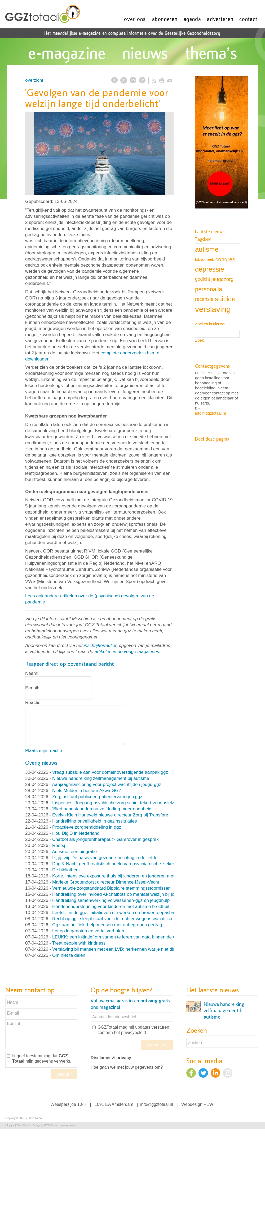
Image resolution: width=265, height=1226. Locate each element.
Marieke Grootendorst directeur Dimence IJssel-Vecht (105, 882)
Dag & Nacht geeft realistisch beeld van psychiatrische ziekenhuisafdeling (125, 863)
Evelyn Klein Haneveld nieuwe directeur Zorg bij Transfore (110, 815)
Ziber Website (23, 1125)
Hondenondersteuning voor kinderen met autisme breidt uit (110, 906)
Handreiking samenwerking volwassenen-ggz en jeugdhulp (111, 900)
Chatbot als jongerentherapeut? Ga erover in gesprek (105, 839)
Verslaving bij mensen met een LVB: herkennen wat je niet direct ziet (120, 949)
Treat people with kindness (79, 943)
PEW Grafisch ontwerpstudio (59, 1125)
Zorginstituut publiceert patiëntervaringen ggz (97, 796)
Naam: (31, 673)
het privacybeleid (130, 1032)
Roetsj (58, 845)
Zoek (199, 340)
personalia (208, 289)
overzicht (34, 80)
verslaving (213, 309)
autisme (207, 249)
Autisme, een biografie (74, 851)
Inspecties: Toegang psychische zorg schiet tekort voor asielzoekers (120, 802)
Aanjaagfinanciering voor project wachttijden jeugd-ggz (106, 784)
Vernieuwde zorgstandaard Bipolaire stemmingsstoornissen (111, 888)
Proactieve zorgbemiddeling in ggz (86, 827)
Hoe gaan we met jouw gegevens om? (127, 1067)
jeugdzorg (222, 279)
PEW (208, 1104)
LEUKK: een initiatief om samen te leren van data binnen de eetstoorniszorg (128, 937)
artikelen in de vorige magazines (127, 651)
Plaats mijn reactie (43, 750)
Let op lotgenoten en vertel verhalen (88, 930)
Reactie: (33, 702)
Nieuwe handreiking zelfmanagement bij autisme (100, 778)
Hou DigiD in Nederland (76, 833)
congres (225, 259)
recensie (204, 299)
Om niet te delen (68, 955)
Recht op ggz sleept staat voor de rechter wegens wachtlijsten (114, 918)
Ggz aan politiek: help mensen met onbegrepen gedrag (107, 924)
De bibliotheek (66, 869)
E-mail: (32, 687)
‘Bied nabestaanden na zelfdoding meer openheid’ (102, 808)
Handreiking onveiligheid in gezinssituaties (94, 821)
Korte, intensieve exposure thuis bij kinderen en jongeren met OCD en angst (128, 876)
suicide (225, 299)
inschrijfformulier (100, 645)
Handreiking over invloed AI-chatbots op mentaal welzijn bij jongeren (120, 894)
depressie (209, 269)
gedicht (202, 279)
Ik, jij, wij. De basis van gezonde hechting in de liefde (104, 857)
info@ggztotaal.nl (210, 413)
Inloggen (10, 1125)
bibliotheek (204, 259)
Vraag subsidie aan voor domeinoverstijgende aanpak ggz (110, 772)
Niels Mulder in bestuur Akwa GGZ (86, 790)
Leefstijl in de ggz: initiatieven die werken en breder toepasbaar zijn (119, 912)
